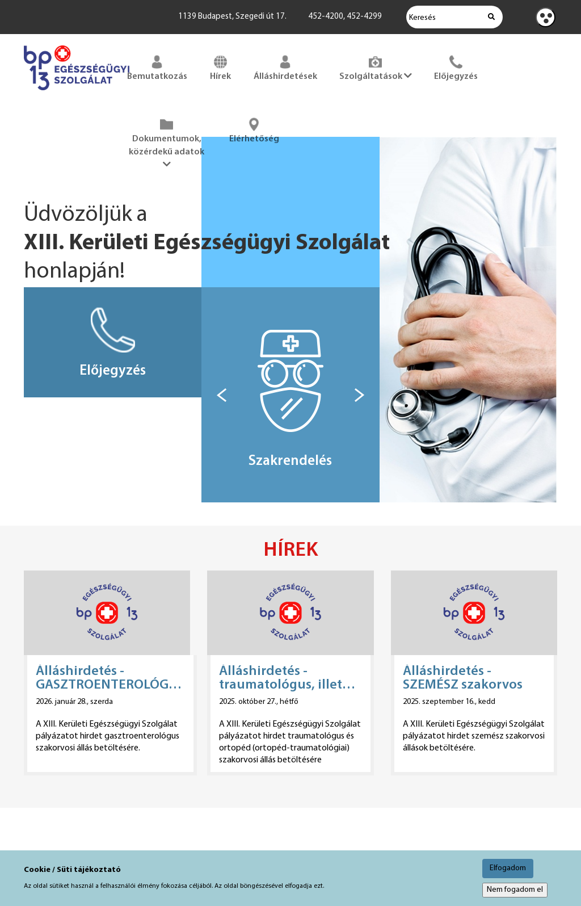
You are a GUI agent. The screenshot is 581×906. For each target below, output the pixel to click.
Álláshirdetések (285, 67)
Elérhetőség (254, 129)
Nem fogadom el (515, 890)
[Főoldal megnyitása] (76, 92)
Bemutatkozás (157, 67)
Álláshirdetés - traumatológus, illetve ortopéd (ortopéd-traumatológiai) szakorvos (287, 678)
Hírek (220, 67)
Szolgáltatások (375, 67)
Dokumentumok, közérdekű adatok (166, 142)
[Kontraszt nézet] (545, 17)
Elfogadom (508, 868)
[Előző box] (221, 395)
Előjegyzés (456, 67)
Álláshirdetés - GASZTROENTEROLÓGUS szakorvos (110, 678)
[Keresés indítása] (491, 17)
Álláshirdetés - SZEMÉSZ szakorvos (463, 678)
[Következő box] (359, 395)
